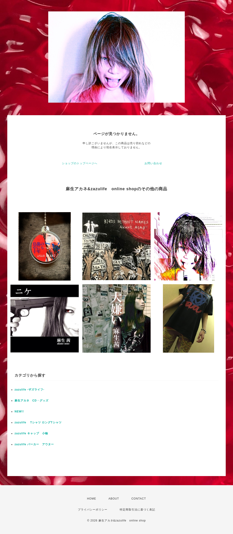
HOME (91, 498)
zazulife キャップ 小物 (31, 433)
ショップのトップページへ (79, 163)
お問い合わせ (153, 163)
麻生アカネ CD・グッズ (31, 400)
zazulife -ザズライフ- (29, 389)
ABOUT (114, 498)
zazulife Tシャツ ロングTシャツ (38, 422)
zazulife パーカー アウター (34, 444)
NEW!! (19, 411)
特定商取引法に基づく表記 (137, 509)
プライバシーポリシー (92, 509)
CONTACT (138, 498)
